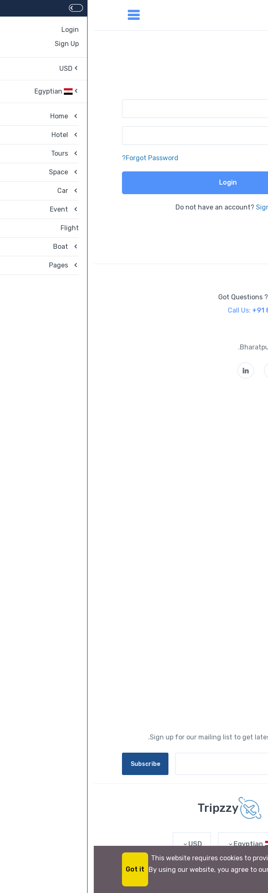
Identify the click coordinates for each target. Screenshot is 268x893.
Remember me (211, 158)
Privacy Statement (210, 463)
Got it (41, 869)
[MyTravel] (134, 808)
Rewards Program (212, 540)
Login (134, 182)
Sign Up (174, 207)
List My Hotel (220, 586)
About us (226, 416)
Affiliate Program (214, 678)
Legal (231, 647)
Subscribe (51, 764)
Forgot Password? (56, 158)
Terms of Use (219, 447)
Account (226, 631)
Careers (228, 432)
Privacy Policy (218, 694)
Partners (226, 571)
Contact (227, 663)
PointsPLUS (221, 555)
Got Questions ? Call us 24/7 (169, 297)
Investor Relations (211, 524)
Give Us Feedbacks (211, 478)
